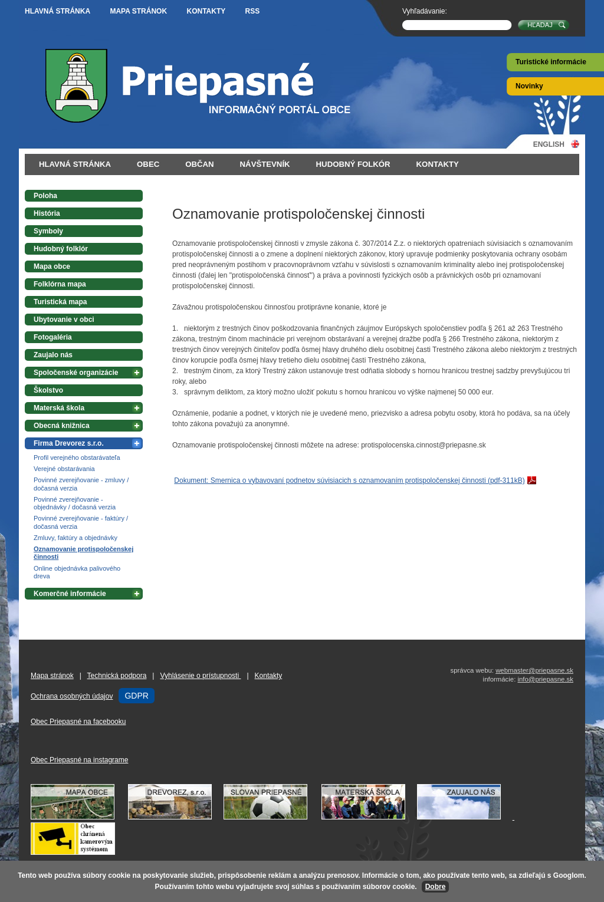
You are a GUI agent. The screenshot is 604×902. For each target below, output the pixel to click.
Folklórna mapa (60, 284)
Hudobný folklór (61, 249)
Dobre (435, 887)
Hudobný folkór (353, 164)
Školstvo (48, 390)
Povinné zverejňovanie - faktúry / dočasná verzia (81, 522)
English (548, 144)
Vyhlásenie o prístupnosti (200, 675)
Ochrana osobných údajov (72, 696)
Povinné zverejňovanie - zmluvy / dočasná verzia (81, 483)
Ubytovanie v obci (64, 319)
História (47, 213)
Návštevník (265, 164)
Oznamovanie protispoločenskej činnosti (83, 552)
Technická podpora (117, 675)
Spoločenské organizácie (76, 372)
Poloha (45, 196)
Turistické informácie (551, 62)
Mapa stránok (138, 11)
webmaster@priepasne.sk (534, 670)
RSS (252, 11)
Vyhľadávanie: (424, 11)
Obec (148, 164)
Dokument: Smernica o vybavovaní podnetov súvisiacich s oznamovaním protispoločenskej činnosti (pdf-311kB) (349, 480)
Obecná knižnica (62, 426)
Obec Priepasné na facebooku (78, 721)
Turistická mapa (60, 302)
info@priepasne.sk (545, 679)
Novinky (529, 86)
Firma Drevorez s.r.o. (69, 443)
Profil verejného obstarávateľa (77, 457)
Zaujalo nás (53, 355)
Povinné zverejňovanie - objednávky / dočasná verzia (75, 503)
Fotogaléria (53, 337)
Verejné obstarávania (64, 468)
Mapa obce (52, 266)
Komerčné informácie (70, 594)
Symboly (48, 231)
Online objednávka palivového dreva (77, 572)
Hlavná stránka (57, 11)
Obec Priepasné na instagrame (79, 760)
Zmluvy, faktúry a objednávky (75, 537)
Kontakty (205, 11)
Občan (199, 164)
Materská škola (59, 408)
